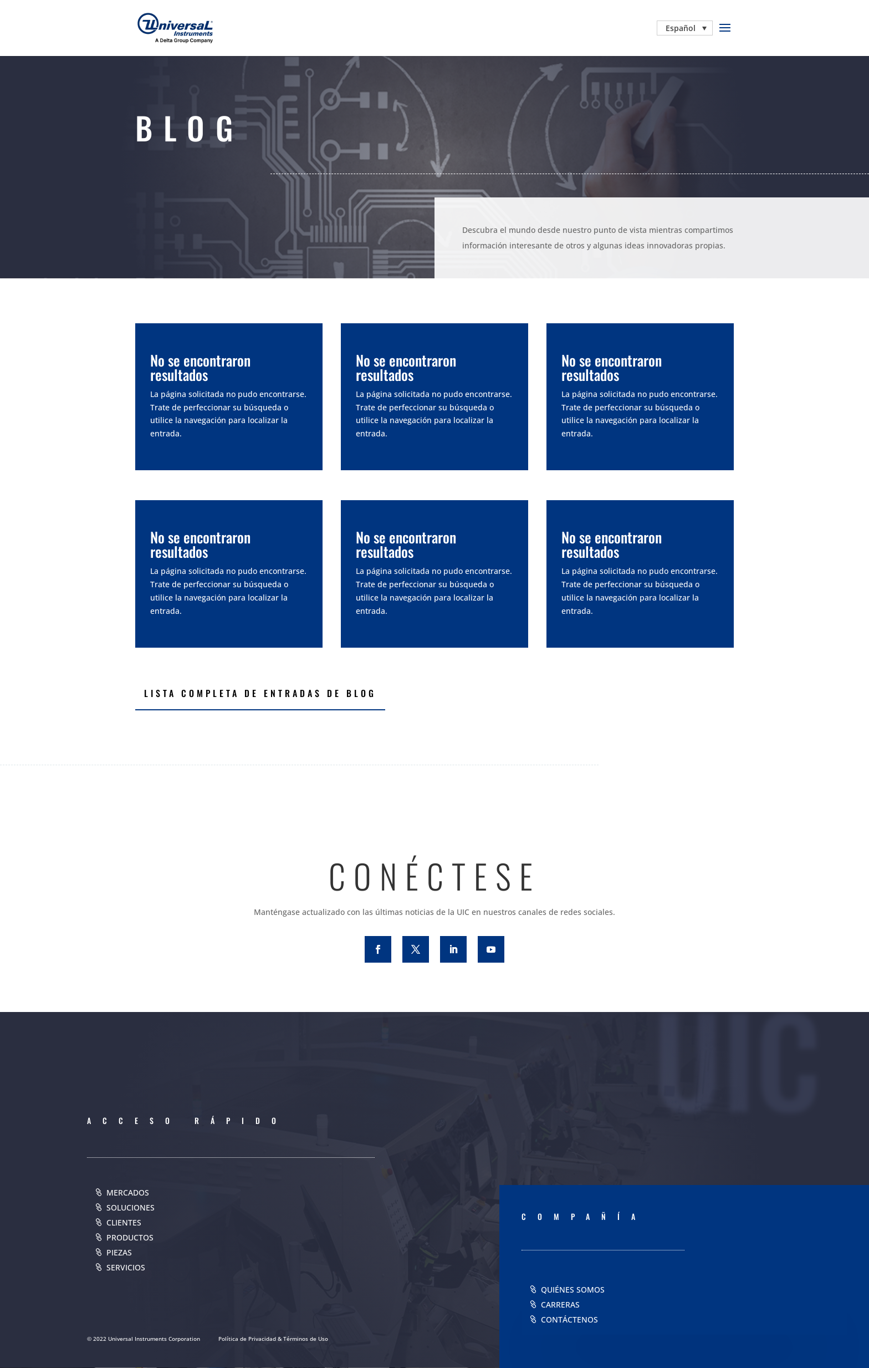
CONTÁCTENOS (569, 1319)
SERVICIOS (125, 1267)
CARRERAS (560, 1304)
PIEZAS (119, 1252)
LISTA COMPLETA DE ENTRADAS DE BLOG (260, 693)
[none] (685, 28)
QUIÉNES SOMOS (573, 1289)
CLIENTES (123, 1222)
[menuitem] (685, 28)
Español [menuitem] (681, 28)
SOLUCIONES (130, 1207)
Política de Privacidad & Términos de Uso (273, 1338)
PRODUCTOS (130, 1237)
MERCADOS (127, 1192)
